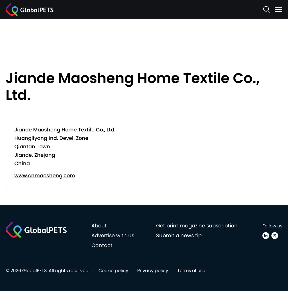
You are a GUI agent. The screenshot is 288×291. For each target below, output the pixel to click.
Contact (101, 245)
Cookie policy (113, 270)
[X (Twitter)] (274, 235)
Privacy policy (152, 270)
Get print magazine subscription (197, 225)
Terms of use (191, 270)
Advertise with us (112, 235)
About (99, 225)
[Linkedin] (265, 235)
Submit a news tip (179, 235)
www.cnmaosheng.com (44, 175)
